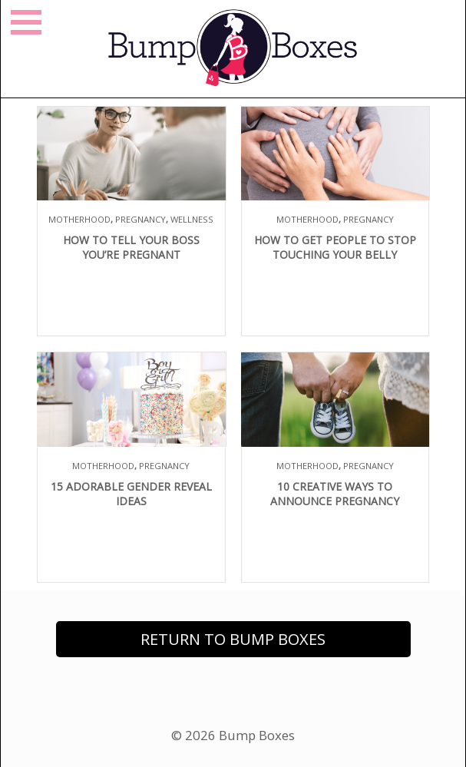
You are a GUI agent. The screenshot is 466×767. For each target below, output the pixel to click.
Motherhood (79, 219)
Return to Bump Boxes (233, 639)
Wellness (191, 219)
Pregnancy (140, 219)
